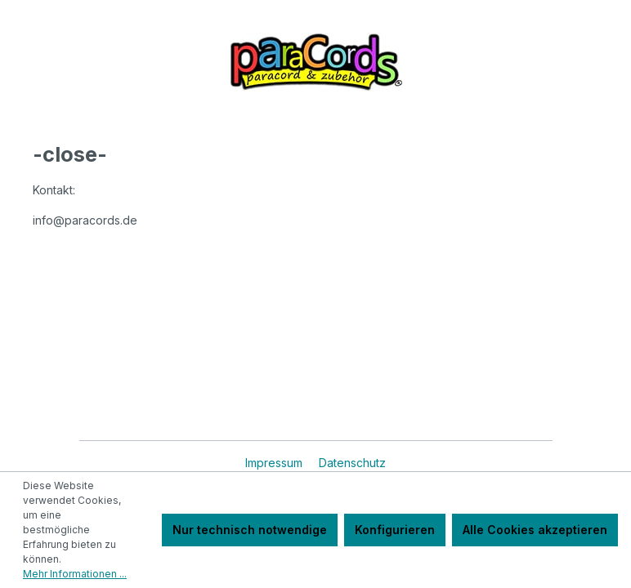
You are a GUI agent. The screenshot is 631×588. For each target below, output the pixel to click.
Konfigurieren (395, 530)
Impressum (275, 463)
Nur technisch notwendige (249, 530)
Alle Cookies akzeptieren (535, 530)
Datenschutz (352, 463)
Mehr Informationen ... (75, 574)
